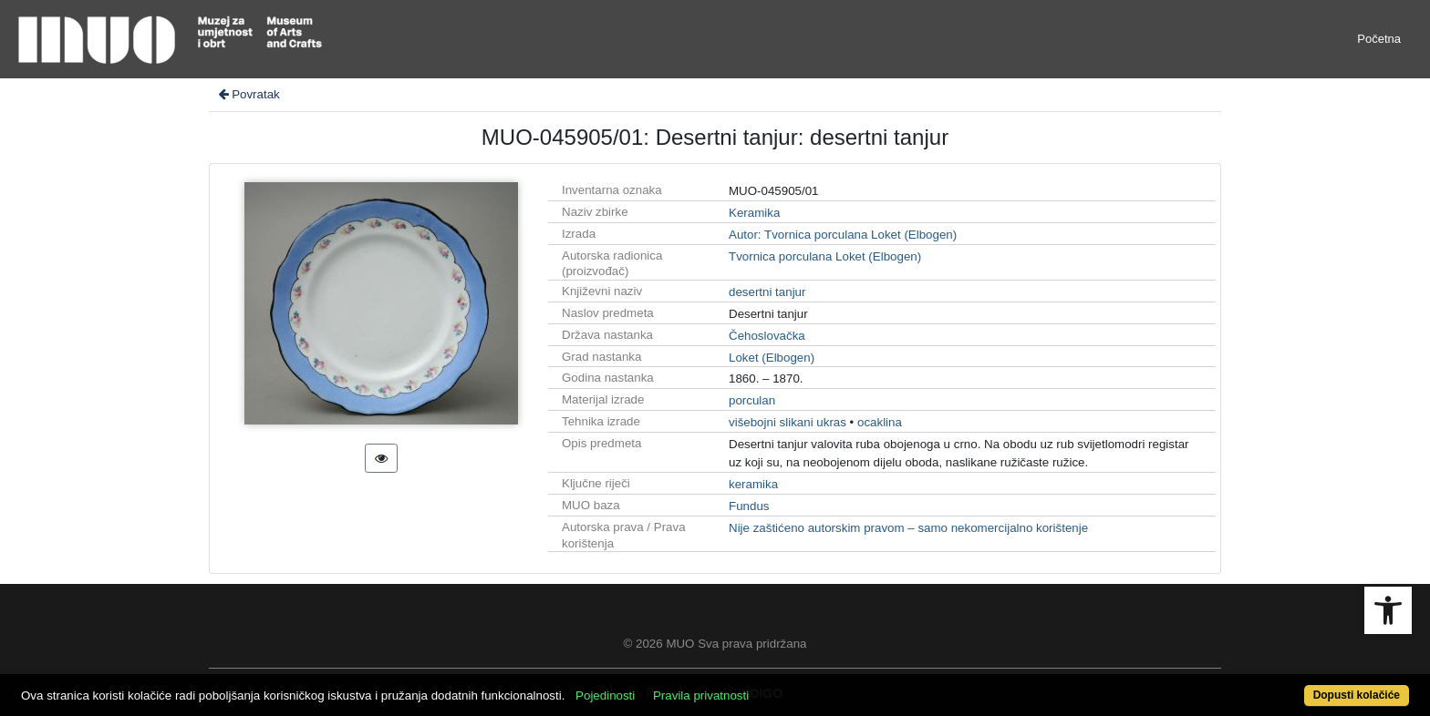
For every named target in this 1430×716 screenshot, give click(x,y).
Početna (1379, 39)
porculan (752, 400)
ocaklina (879, 422)
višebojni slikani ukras (787, 422)
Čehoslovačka (767, 336)
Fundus (749, 506)
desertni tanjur (767, 292)
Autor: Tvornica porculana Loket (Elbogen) (843, 234)
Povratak (248, 94)
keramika (753, 484)
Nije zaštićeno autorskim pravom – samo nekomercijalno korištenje (908, 528)
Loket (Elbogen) (771, 357)
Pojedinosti (605, 695)
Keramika (754, 213)
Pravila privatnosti (701, 695)
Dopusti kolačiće (1356, 695)
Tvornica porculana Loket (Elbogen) (825, 256)
